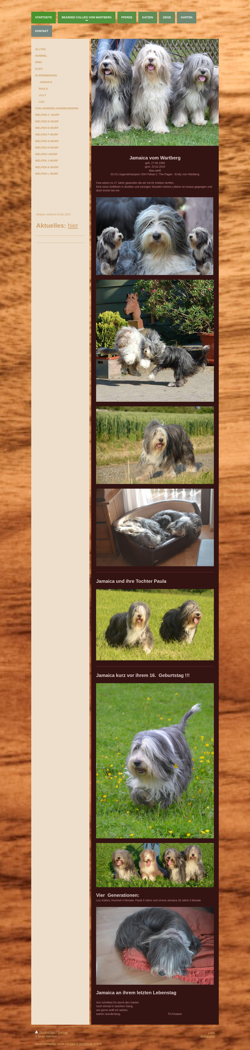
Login (211, 1032)
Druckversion (45, 1032)
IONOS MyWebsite (81, 1044)
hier (73, 225)
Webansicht (208, 1036)
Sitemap (63, 1032)
